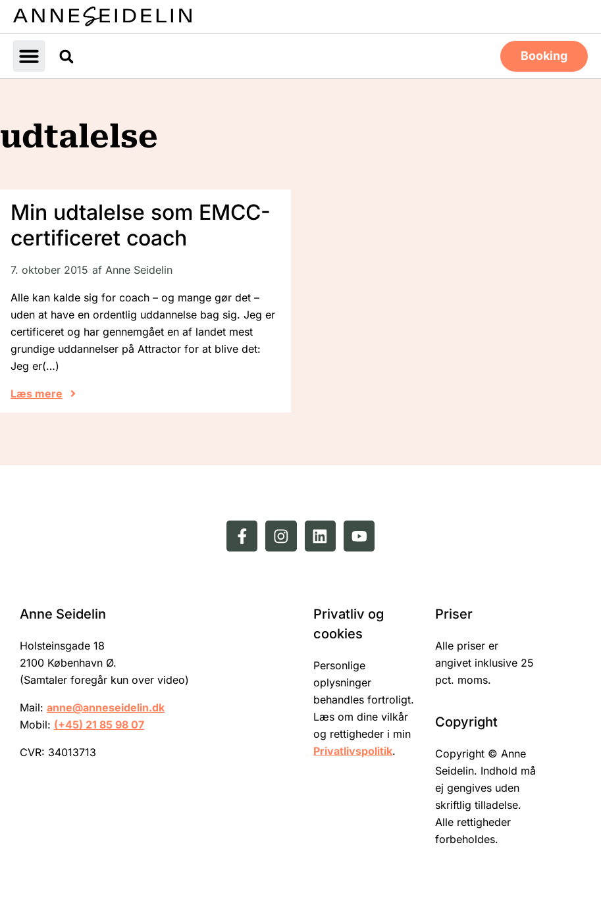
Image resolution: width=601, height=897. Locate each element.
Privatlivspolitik (352, 750)
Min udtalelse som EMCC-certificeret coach (141, 223)
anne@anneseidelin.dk (106, 706)
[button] (29, 55)
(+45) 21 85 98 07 (99, 723)
